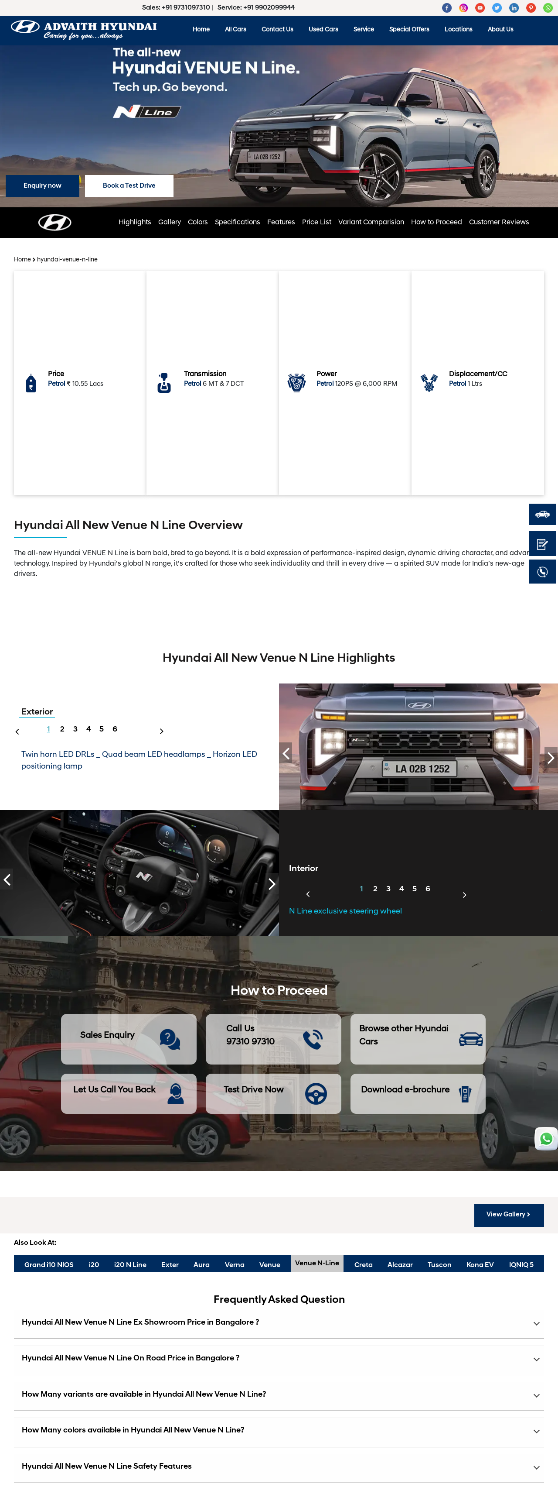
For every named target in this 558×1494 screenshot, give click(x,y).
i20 (94, 1265)
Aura (202, 1265)
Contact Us (277, 30)
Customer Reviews (499, 222)
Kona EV (480, 1265)
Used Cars (323, 30)
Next (164, 725)
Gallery (169, 222)
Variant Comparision (371, 222)
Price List (316, 222)
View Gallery (509, 1214)
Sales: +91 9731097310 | (178, 8)
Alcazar (400, 1265)
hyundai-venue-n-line (67, 260)
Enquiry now (42, 186)
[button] (279, 1324)
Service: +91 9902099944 (256, 8)
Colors (198, 222)
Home (201, 30)
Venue (269, 1265)
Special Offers (409, 30)
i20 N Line (130, 1265)
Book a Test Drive (129, 186)
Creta (363, 1265)
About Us (501, 30)
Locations (459, 30)
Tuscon (440, 1265)
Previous (14, 730)
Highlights (135, 222)
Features (281, 222)
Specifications (237, 222)
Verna (235, 1265)
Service (364, 30)
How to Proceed (436, 222)
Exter (170, 1265)
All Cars (235, 30)
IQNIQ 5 (521, 1265)
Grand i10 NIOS (49, 1265)
